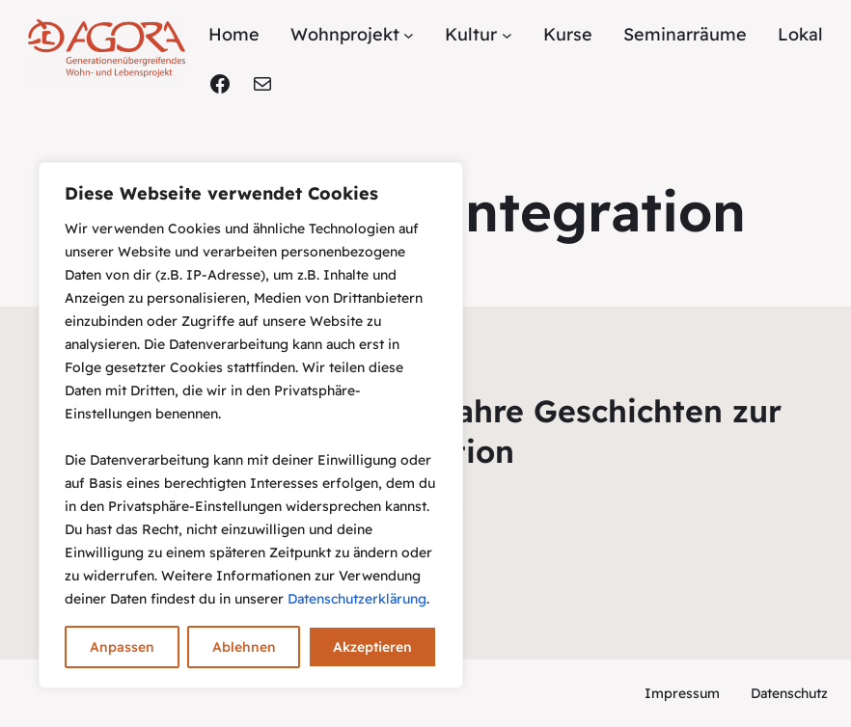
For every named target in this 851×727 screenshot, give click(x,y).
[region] (251, 425)
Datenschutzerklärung (357, 598)
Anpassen (122, 647)
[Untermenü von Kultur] (507, 35)
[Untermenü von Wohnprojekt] (408, 35)
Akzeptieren (372, 647)
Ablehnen (244, 647)
